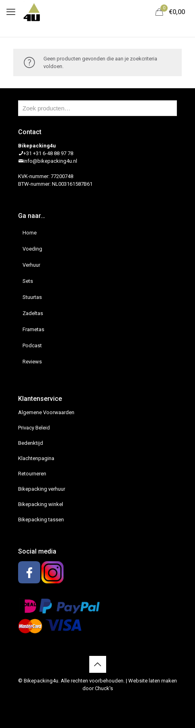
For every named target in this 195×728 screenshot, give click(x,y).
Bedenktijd (30, 443)
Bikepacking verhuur (41, 489)
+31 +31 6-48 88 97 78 (48, 153)
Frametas (33, 329)
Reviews (32, 362)
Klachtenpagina (36, 458)
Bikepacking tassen (41, 519)
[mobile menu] (11, 12)
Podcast (32, 345)
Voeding (32, 249)
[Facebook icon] (93, 699)
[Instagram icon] (102, 699)
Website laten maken (152, 681)
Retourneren (32, 474)
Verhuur (31, 265)
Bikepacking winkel (40, 504)
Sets (28, 281)
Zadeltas (33, 313)
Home (30, 233)
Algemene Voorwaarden (46, 412)
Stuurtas (32, 297)
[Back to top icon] (97, 664)
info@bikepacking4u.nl (50, 161)
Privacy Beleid (34, 428)
